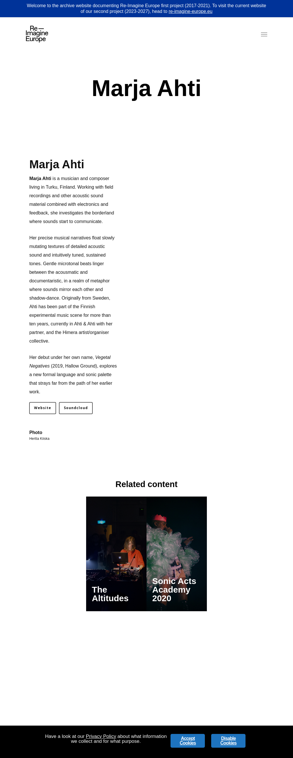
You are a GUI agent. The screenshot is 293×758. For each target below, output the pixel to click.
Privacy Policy (101, 736)
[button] (264, 34)
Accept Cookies (188, 740)
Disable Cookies (228, 740)
